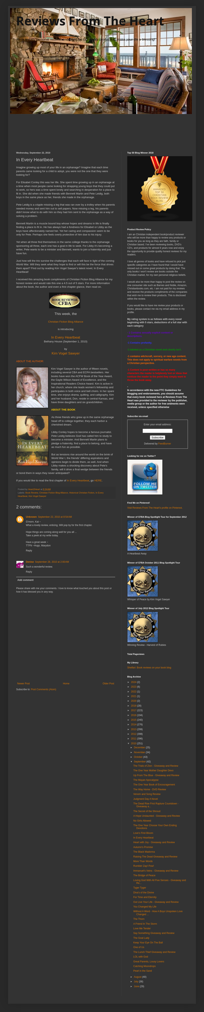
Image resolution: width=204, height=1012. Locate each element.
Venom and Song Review (147, 794)
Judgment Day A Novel (145, 799)
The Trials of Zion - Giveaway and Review (155, 765)
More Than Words (143, 861)
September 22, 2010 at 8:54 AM (55, 516)
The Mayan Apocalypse (146, 780)
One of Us (138, 947)
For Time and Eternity (145, 897)
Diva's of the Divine (143, 892)
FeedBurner (164, 443)
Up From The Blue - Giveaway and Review (156, 775)
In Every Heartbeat (65, 337)
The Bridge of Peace (144, 875)
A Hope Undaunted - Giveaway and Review (156, 815)
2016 (134, 715)
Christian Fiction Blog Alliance (53, 492)
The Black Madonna (144, 851)
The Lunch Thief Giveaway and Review (154, 952)
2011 (134, 738)
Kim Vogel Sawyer (66, 353)
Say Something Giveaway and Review (153, 933)
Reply (29, 550)
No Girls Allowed (142, 820)
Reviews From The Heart (90, 21)
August (138, 976)
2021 (134, 696)
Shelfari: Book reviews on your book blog (149, 667)
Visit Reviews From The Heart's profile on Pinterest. (155, 507)
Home (66, 683)
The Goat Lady (141, 938)
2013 (134, 729)
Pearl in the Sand (142, 970)
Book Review (31, 492)
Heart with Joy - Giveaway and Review (154, 842)
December (140, 747)
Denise (30, 561)
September (140, 761)
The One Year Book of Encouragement (154, 784)
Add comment (25, 580)
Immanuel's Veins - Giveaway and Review (155, 870)
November (140, 752)
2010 (134, 743)
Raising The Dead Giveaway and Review (155, 856)
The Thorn (138, 919)
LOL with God (140, 956)
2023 (134, 686)
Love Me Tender (142, 928)
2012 (134, 734)
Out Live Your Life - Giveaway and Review (156, 902)
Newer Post (23, 683)
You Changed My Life (144, 906)
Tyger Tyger (139, 887)
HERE (98, 480)
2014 (134, 724)
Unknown (31, 516)
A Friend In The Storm (145, 923)
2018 (134, 705)
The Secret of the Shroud (146, 811)
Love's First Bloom (143, 833)
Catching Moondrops (144, 966)
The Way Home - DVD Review (149, 789)
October (138, 757)
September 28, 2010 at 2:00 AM (52, 561)
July (136, 981)
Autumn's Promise (143, 847)
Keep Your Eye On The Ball (148, 942)
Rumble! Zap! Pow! (143, 866)
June (137, 986)
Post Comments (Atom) (43, 689)
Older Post (108, 683)
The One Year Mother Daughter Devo (153, 770)
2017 (134, 710)
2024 (134, 682)
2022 (134, 691)
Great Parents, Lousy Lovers (148, 961)
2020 (134, 700)
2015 (134, 719)
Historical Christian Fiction (81, 492)
